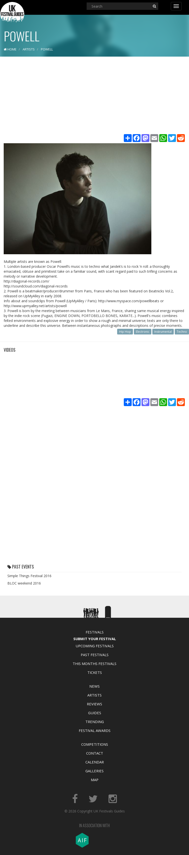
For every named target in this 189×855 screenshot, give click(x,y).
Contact (94, 753)
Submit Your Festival (94, 638)
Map (94, 779)
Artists (94, 695)
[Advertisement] (94, 96)
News (94, 686)
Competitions (94, 744)
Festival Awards (94, 730)
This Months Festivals (94, 663)
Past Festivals (95, 654)
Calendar (94, 762)
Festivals (95, 632)
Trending (94, 721)
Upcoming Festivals (95, 645)
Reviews (94, 703)
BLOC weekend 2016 (24, 583)
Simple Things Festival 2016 (29, 575)
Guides (94, 712)
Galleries (94, 770)
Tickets (94, 672)
